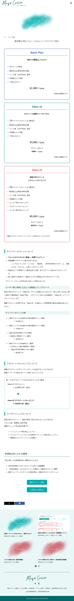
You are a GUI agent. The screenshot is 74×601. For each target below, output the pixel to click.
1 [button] (36, 566)
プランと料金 (39, 588)
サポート (47, 535)
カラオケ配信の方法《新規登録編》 (14, 559)
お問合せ (47, 588)
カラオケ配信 (15, 562)
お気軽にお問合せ (37, 490)
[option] (38, 539)
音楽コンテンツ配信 (17, 536)
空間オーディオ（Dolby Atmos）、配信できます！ (18, 533)
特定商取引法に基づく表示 (59, 588)
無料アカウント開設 (37, 482)
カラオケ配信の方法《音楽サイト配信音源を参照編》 (52, 559)
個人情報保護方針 (31, 591)
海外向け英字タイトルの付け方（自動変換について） (52, 533)
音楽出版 (31, 588)
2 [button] (39, 566)
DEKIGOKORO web (43, 591)
